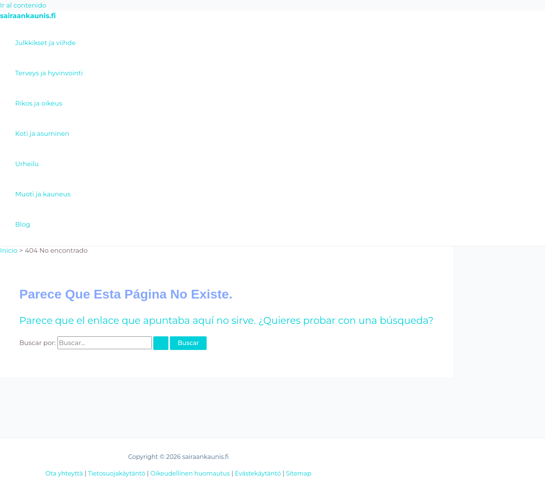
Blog (22, 224)
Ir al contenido (23, 5)
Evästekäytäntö (258, 473)
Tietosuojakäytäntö (116, 473)
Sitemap (298, 473)
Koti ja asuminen (42, 133)
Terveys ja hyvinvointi (49, 73)
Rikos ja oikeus (38, 103)
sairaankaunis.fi (28, 16)
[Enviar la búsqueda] (160, 343)
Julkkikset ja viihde (45, 43)
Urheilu (27, 164)
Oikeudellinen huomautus (190, 473)
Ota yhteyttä (64, 473)
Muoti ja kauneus (42, 194)
